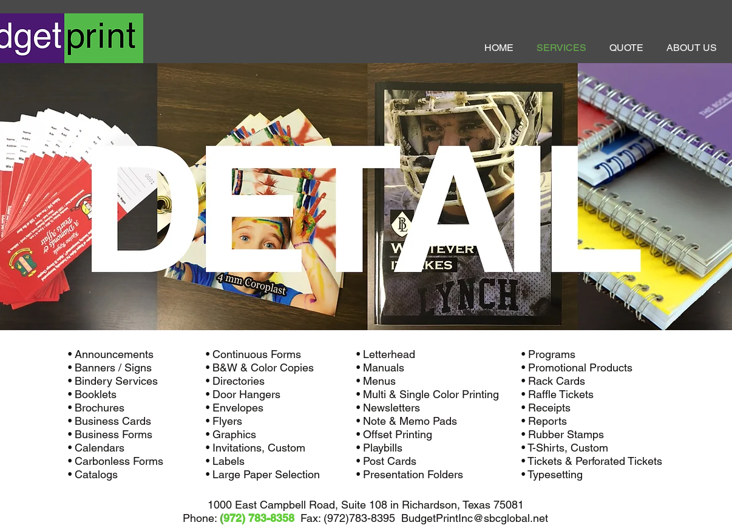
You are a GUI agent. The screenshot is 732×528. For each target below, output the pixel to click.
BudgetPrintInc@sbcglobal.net (474, 518)
